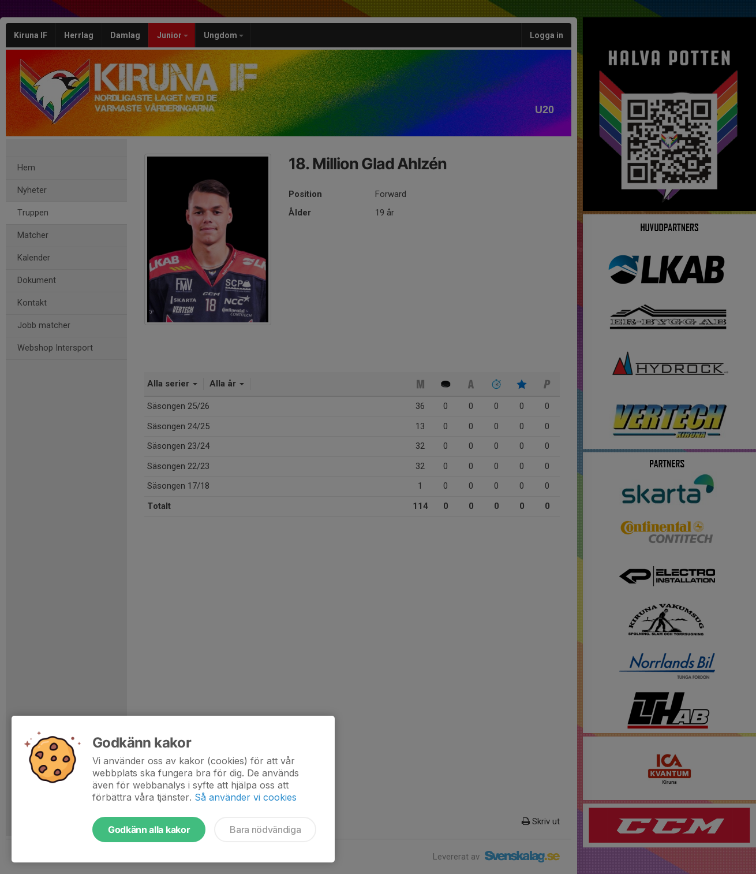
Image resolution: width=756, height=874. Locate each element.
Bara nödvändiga (265, 829)
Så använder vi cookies (245, 797)
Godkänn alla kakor (149, 829)
